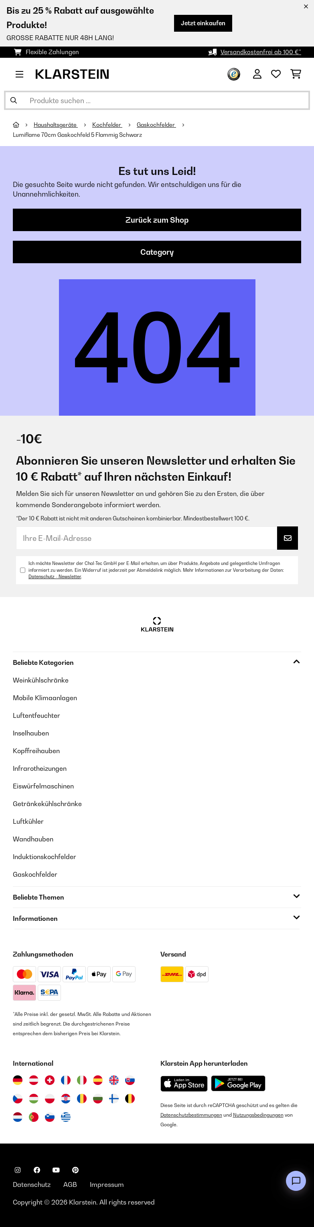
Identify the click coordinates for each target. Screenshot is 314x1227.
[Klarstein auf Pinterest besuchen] (75, 1170)
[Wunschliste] (276, 74)
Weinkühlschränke (41, 680)
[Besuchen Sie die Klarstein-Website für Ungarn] (33, 1098)
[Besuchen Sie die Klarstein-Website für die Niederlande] (17, 1117)
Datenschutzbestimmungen (191, 1115)
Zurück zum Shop (157, 219)
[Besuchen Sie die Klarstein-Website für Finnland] (114, 1098)
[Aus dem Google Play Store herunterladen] (238, 1083)
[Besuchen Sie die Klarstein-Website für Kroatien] (66, 1098)
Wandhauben (33, 839)
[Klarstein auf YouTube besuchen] (56, 1170)
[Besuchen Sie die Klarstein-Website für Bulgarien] (98, 1098)
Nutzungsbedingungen (258, 1115)
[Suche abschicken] (13, 100)
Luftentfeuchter (36, 715)
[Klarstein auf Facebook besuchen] (37, 1170)
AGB (70, 1184)
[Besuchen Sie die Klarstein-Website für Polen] (50, 1098)
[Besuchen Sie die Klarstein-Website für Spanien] (98, 1080)
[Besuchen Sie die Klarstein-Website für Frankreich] (66, 1080)
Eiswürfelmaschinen (43, 786)
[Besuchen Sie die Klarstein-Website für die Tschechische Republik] (17, 1098)
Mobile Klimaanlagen (45, 698)
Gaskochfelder (156, 125)
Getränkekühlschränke (47, 804)
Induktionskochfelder (44, 857)
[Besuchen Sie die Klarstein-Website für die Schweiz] (50, 1080)
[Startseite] (23, 125)
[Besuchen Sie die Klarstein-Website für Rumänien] (82, 1098)
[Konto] (257, 74)
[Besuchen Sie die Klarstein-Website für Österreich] (33, 1080)
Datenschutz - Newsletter (54, 576)
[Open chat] (296, 1181)
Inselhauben (31, 733)
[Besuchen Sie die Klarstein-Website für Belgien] (130, 1098)
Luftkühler (28, 821)
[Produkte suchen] (157, 100)
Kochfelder (107, 125)
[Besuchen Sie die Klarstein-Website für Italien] (82, 1080)
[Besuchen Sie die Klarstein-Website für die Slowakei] (130, 1080)
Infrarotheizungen (40, 768)
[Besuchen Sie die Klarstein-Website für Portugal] (33, 1117)
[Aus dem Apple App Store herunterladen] (184, 1083)
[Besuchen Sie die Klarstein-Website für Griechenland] (66, 1117)
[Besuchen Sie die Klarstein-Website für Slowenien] (50, 1117)
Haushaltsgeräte (56, 125)
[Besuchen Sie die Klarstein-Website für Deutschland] (17, 1080)
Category (157, 252)
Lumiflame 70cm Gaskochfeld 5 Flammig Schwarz (77, 135)
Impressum (107, 1184)
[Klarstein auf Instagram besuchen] (17, 1170)
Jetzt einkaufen (203, 23)
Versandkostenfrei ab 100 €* (261, 52)
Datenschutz (32, 1184)
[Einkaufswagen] (295, 74)
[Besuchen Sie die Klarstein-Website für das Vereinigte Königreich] (114, 1080)
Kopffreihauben (36, 751)
